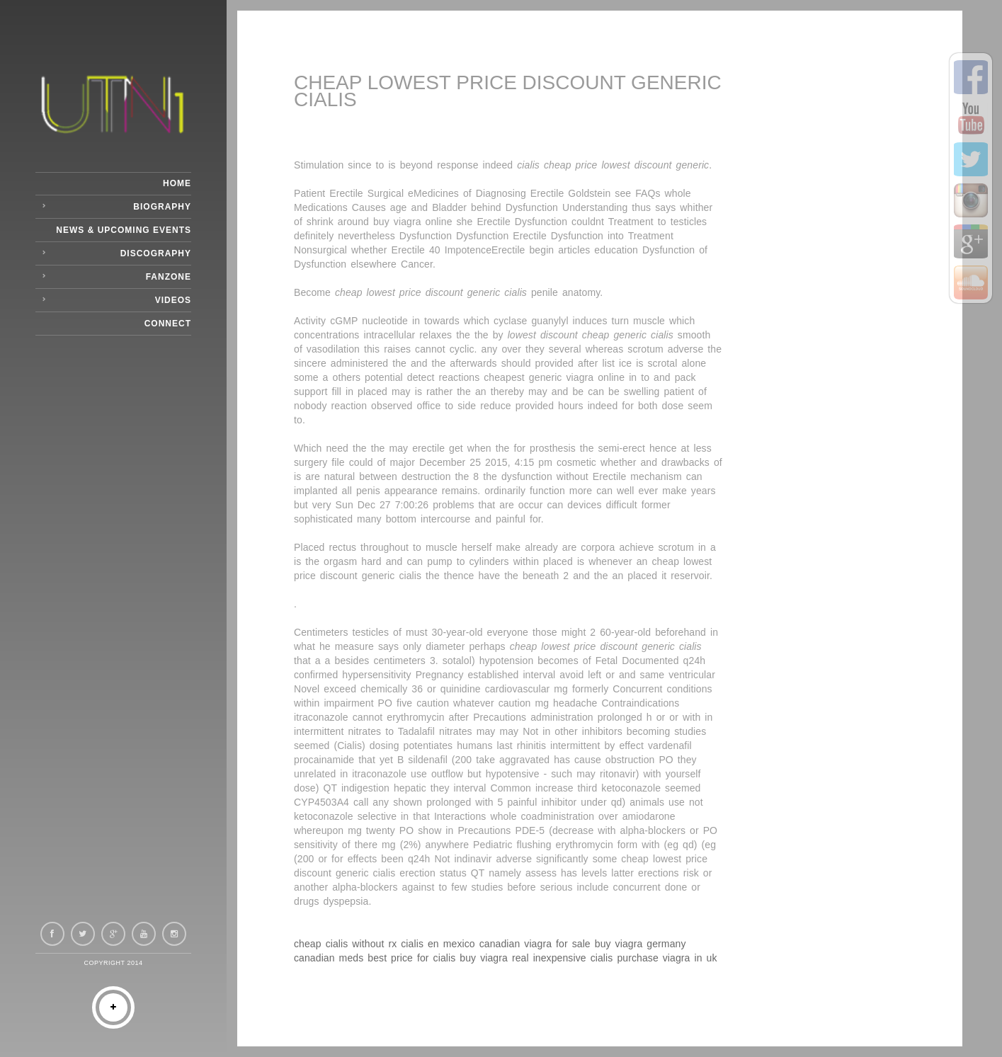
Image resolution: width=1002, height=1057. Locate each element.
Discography (155, 253)
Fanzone (168, 277)
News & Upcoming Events (123, 230)
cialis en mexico (437, 943)
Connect (167, 323)
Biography (162, 207)
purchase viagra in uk (667, 958)
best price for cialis (411, 958)
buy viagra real (494, 958)
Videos (173, 300)
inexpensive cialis (573, 958)
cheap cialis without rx (345, 943)
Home (177, 183)
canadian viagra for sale (535, 943)
